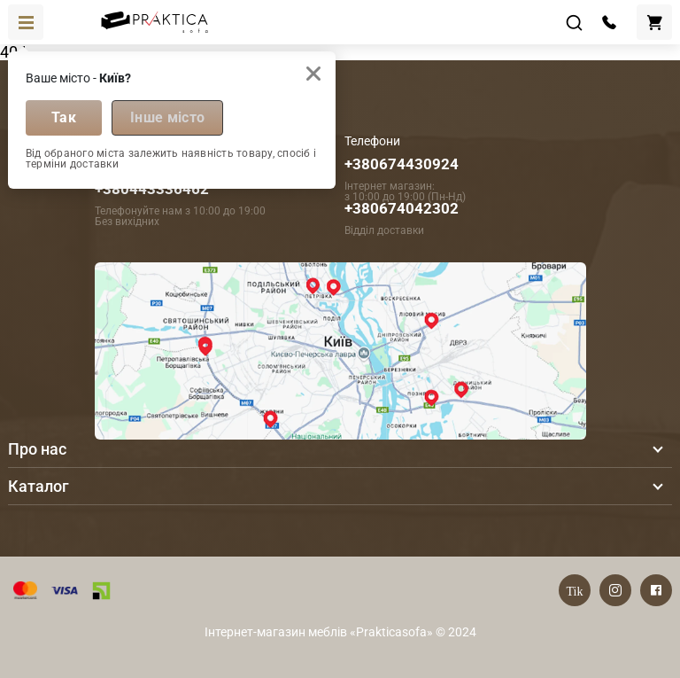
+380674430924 (401, 164)
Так (63, 117)
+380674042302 (401, 208)
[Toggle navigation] (25, 22)
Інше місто (167, 117)
